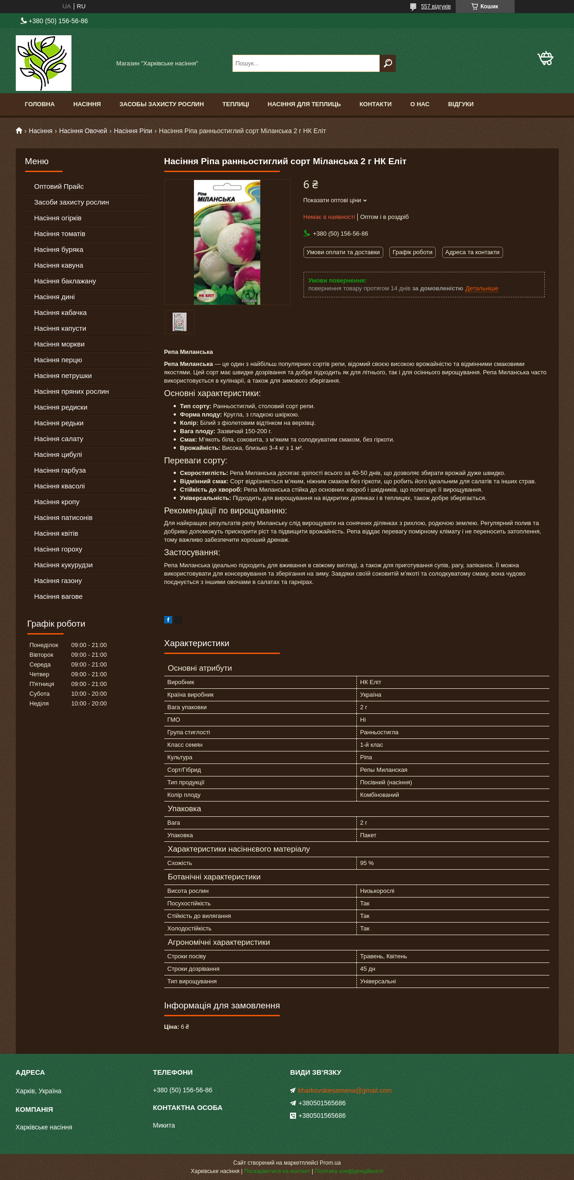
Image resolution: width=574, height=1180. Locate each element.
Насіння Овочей (83, 131)
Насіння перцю (58, 360)
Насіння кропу (57, 502)
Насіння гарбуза (60, 470)
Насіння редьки (59, 423)
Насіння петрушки (63, 375)
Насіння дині (54, 297)
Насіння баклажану (65, 281)
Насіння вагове (58, 596)
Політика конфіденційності (349, 1171)
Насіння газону (58, 580)
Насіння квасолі (59, 486)
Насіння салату (59, 438)
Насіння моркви (59, 344)
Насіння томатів (59, 233)
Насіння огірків (58, 218)
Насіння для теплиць (304, 104)
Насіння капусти (60, 328)
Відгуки (461, 104)
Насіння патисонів (63, 517)
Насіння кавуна (59, 265)
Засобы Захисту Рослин (161, 104)
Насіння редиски (61, 407)
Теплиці (235, 104)
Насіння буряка (59, 249)
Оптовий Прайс (59, 186)
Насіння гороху (58, 549)
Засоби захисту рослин (71, 202)
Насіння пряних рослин (71, 391)
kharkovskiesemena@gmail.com (345, 1090)
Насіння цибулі (58, 454)
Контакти (376, 104)
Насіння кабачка (60, 312)
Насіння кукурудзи (63, 565)
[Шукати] (388, 63)
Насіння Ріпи (133, 131)
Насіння (87, 104)
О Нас (420, 104)
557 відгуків (436, 6)
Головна (40, 104)
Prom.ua (330, 1163)
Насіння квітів (56, 533)
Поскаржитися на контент (277, 1171)
